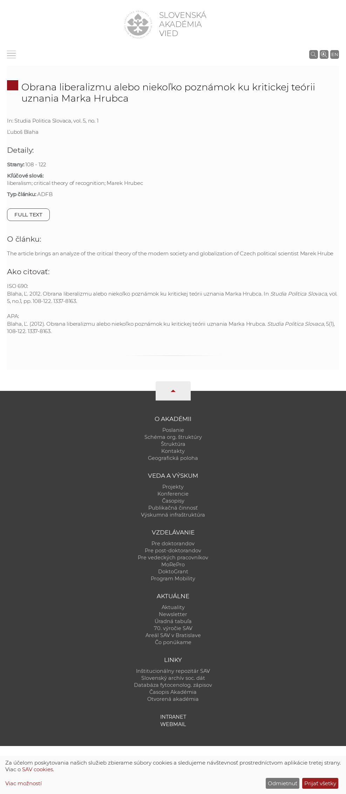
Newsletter (173, 614)
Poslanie (173, 430)
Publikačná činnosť (173, 508)
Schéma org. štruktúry (173, 437)
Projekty (173, 487)
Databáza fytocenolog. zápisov (173, 685)
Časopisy (173, 501)
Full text (28, 214)
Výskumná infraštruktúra (173, 515)
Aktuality (173, 607)
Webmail (173, 724)
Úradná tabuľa (173, 621)
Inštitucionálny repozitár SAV (173, 671)
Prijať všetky (320, 783)
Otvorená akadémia (173, 699)
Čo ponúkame (173, 642)
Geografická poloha (173, 458)
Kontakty (173, 451)
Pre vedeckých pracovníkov (173, 557)
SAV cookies (37, 769)
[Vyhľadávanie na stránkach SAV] (313, 54)
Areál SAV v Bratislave (173, 635)
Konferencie (173, 494)
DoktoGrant (173, 571)
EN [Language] (334, 54)
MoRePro (173, 564)
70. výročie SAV (173, 628)
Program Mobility (173, 578)
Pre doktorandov (173, 543)
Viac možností (23, 783)
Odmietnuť (282, 783)
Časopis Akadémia (173, 692)
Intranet (173, 717)
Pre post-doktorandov (173, 550)
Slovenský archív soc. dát (173, 678)
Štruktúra (173, 444)
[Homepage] (138, 25)
